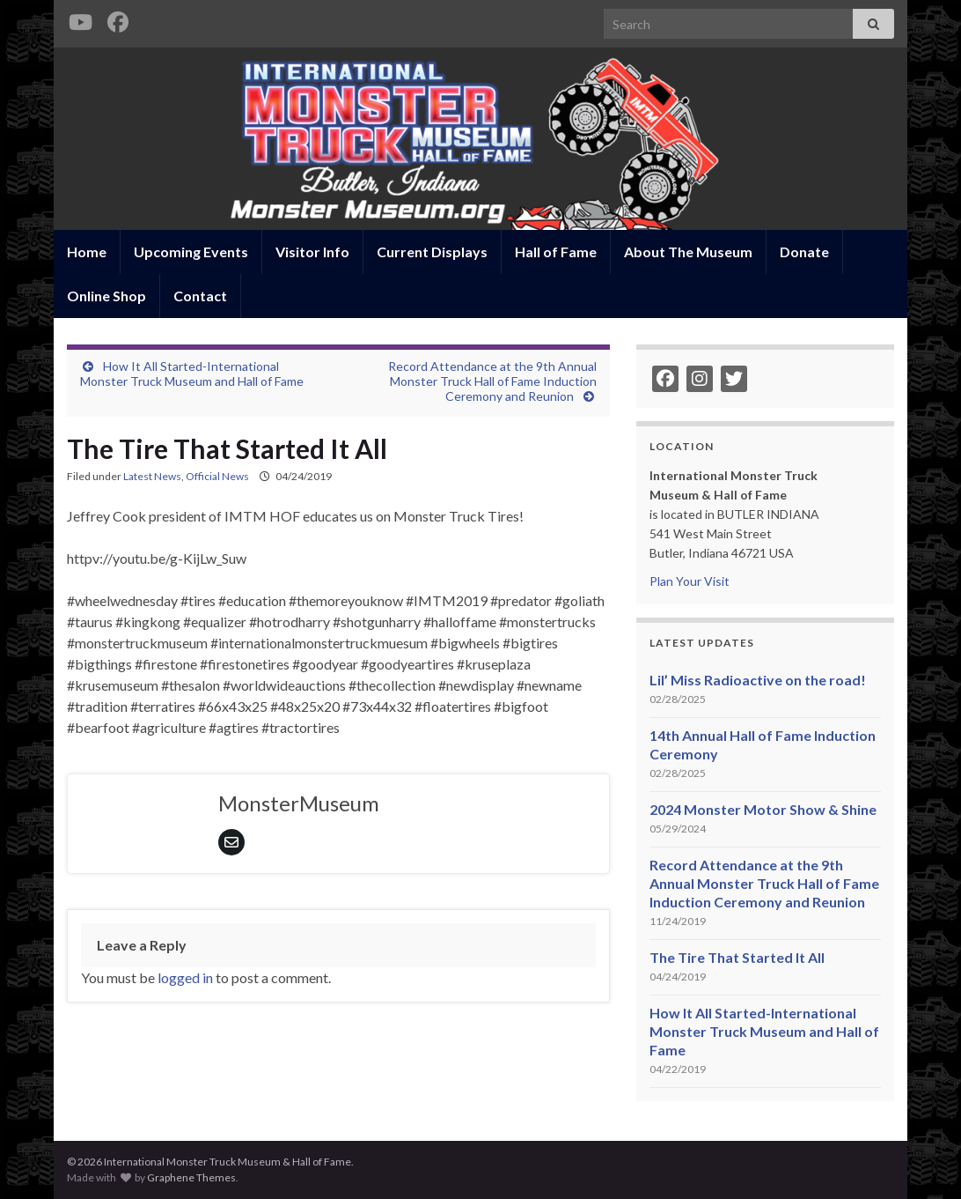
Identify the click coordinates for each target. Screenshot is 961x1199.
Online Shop (106, 295)
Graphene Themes (191, 1177)
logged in (185, 977)
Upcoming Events (191, 251)
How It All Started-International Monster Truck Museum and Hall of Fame (192, 374)
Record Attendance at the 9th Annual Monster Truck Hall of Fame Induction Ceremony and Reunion (492, 381)
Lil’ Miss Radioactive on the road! (757, 679)
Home (86, 251)
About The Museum (688, 251)
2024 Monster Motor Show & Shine (763, 809)
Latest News (152, 476)
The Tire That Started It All (737, 957)
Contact (200, 295)
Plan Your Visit (689, 581)
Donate (804, 251)
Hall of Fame (556, 251)
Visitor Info (312, 251)
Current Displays (432, 251)
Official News (217, 476)
